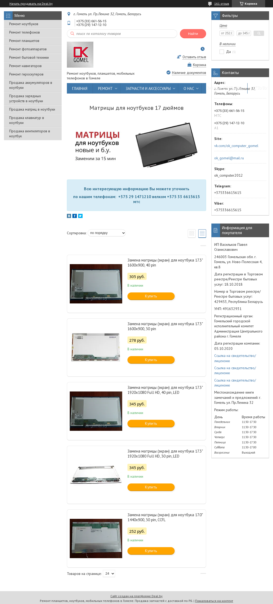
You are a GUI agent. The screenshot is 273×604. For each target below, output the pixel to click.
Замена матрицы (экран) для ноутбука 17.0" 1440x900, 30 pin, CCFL (165, 517)
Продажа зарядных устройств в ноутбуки (26, 98)
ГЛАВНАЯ (79, 88)
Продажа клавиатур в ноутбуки (26, 120)
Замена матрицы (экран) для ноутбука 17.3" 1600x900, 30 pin (165, 326)
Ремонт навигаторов (25, 65)
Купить (151, 295)
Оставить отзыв (194, 57)
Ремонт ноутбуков (23, 23)
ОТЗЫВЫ (260, 88)
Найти (193, 34)
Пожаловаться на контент (214, 601)
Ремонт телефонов (24, 32)
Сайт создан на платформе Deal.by (136, 596)
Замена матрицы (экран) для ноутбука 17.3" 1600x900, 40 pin (165, 263)
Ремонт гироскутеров (26, 74)
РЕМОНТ (105, 88)
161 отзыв (221, 4)
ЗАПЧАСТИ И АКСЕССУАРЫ (148, 88)
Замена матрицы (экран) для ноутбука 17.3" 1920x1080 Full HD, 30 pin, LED (165, 454)
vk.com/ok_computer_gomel (236, 145)
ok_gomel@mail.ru (229, 158)
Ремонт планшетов (24, 40)
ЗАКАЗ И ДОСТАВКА (224, 88)
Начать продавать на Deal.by (31, 4)
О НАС (189, 88)
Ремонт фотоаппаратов (28, 49)
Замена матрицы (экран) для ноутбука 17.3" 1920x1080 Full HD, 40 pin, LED (165, 390)
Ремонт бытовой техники (29, 57)
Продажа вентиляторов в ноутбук (29, 133)
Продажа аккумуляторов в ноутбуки (30, 85)
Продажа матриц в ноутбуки (32, 109)
